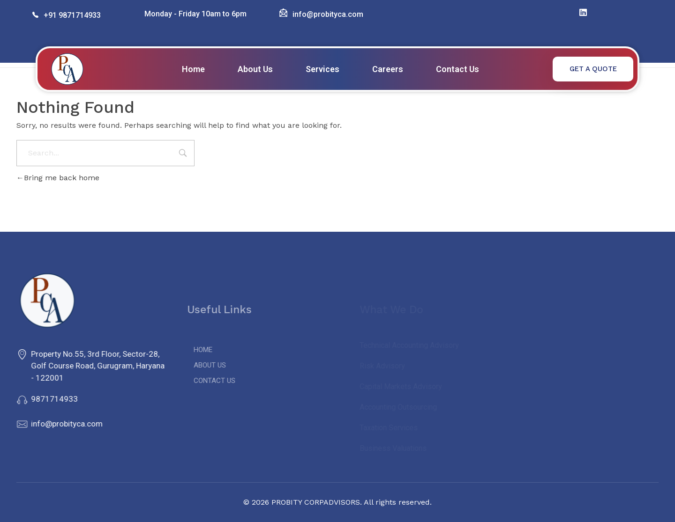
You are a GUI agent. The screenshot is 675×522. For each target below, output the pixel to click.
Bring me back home (57, 177)
